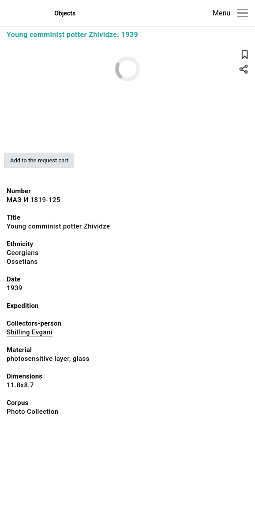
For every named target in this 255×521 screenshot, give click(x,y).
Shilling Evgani (29, 332)
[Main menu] (242, 13)
